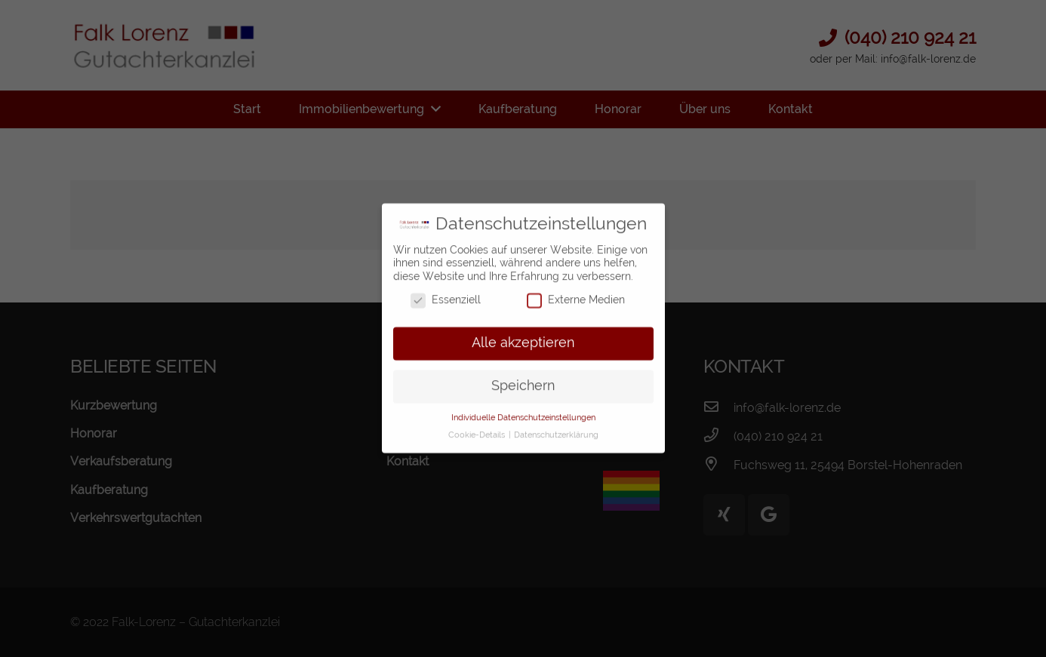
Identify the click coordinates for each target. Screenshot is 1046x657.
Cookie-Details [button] (477, 427)
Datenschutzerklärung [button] (556, 427)
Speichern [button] (523, 378)
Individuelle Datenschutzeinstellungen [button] (523, 410)
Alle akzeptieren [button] (523, 336)
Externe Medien (576, 294)
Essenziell (446, 294)
